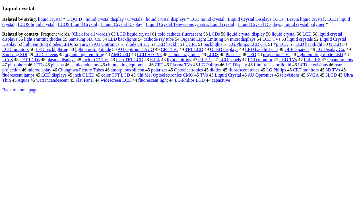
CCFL (191, 44)
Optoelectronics (188, 69)
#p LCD (281, 44)
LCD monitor (260, 59)
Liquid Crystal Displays (259, 24)
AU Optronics (260, 75)
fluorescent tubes (243, 69)
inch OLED (83, 75)
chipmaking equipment (127, 64)
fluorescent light (153, 80)
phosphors (17, 64)
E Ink (155, 59)
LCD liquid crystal (207, 19)
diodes (216, 69)
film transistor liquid (272, 64)
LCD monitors (15, 49)
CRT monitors (306, 69)
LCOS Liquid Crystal (77, 24)
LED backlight (308, 44)
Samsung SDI (14, 54)
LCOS (213, 54)
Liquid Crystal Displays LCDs (255, 19)
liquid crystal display (105, 19)
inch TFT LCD (129, 59)
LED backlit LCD (261, 49)
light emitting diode (93, 49)
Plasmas (233, 54)
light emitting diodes (42, 39)
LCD (306, 34)
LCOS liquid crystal (36, 24)
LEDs (39, 64)
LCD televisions (313, 64)
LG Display (236, 64)
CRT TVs (169, 49)
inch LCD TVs (95, 59)
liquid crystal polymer (304, 24)
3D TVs (332, 69)
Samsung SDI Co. (85, 39)
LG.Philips (276, 69)
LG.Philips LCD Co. (248, 44)
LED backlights (122, 39)
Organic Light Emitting (202, 39)
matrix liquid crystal (215, 24)
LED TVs (288, 59)
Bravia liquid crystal (305, 19)
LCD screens (46, 54)
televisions (290, 75)
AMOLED (120, 54)
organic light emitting (84, 54)
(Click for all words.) (90, 34)
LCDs (214, 34)
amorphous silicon (127, 69)
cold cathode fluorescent (180, 34)
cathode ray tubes (184, 54)
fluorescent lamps (18, 75)
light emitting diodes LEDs (48, 44)
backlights (213, 44)
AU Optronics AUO (135, 49)
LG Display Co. (330, 49)
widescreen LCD (116, 80)
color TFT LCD (115, 75)
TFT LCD (194, 49)
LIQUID (74, 19)
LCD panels (230, 59)
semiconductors (85, 64)
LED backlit (167, 44)
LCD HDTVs (149, 54)
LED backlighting (52, 49)
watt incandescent (52, 80)
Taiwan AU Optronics (99, 44)
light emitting (179, 59)
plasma (57, 64)
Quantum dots (340, 59)
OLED (335, 44)
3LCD (331, 75)
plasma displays (60, 59)
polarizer (159, 69)
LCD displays (53, 75)
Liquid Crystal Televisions (170, 24)
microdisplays (243, 39)
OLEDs (205, 59)
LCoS (7, 59)
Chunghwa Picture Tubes (81, 69)
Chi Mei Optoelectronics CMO (165, 75)
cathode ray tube (159, 39)
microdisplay (39, 69)
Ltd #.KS (312, 59)
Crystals (134, 19)
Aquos (23, 80)
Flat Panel (84, 80)
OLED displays (224, 49)
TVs (204, 75)
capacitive (221, 80)
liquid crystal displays (165, 19)
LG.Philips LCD (190, 80)
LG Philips (209, 64)
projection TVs (276, 54)
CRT (159, 64)
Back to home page (19, 89)
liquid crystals (300, 39)
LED (251, 54)
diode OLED (137, 44)
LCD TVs (271, 39)
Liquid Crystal (228, 75)
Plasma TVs (181, 64)
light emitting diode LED (320, 54)
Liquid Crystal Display (121, 24)
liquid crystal (50, 19)
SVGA (312, 75)
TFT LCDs (30, 59)
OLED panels (297, 49)
